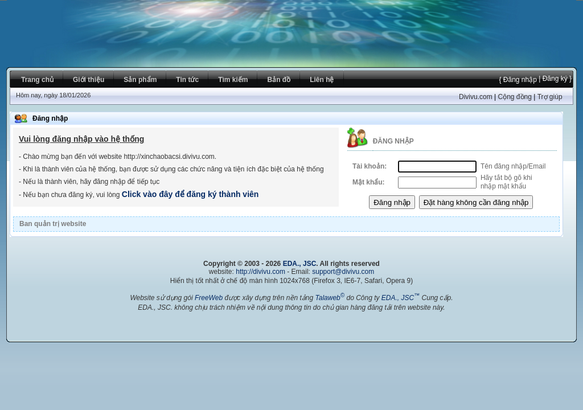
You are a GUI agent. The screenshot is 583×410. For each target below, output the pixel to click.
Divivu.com (475, 97)
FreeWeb (209, 298)
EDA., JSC (300, 264)
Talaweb (329, 298)
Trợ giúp (550, 97)
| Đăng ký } (554, 79)
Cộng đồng (514, 97)
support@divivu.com (343, 272)
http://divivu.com (260, 272)
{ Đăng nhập (517, 80)
